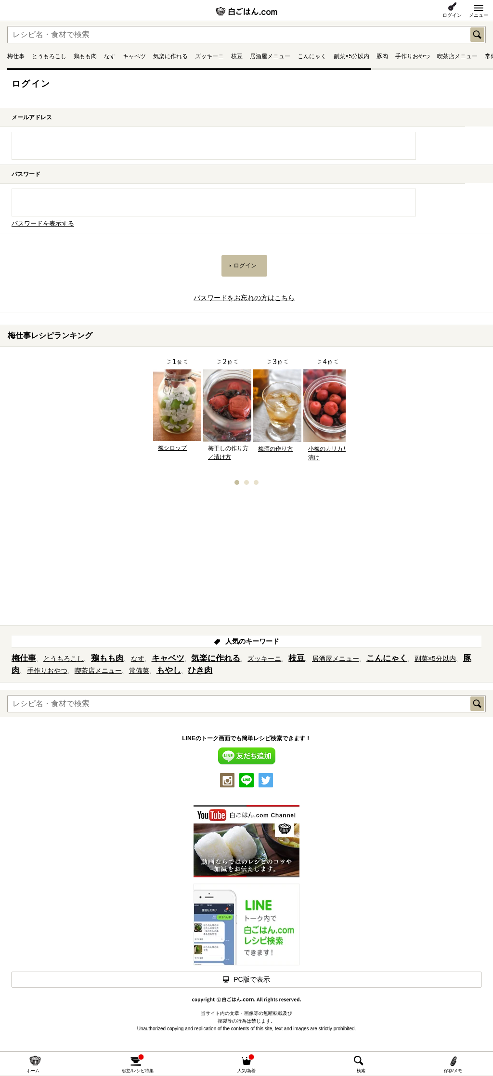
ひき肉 (200, 670)
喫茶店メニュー (457, 56)
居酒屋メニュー (270, 56)
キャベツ (134, 56)
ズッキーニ (209, 56)
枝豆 (237, 56)
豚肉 (382, 56)
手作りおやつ (412, 56)
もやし (168, 670)
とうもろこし (49, 56)
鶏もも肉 (85, 56)
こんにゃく (312, 56)
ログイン (452, 15)
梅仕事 (16, 56)
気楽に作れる (170, 56)
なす (110, 56)
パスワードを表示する (43, 223)
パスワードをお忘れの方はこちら (244, 298)
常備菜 (139, 670)
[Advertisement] (246, 558)
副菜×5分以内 (351, 56)
